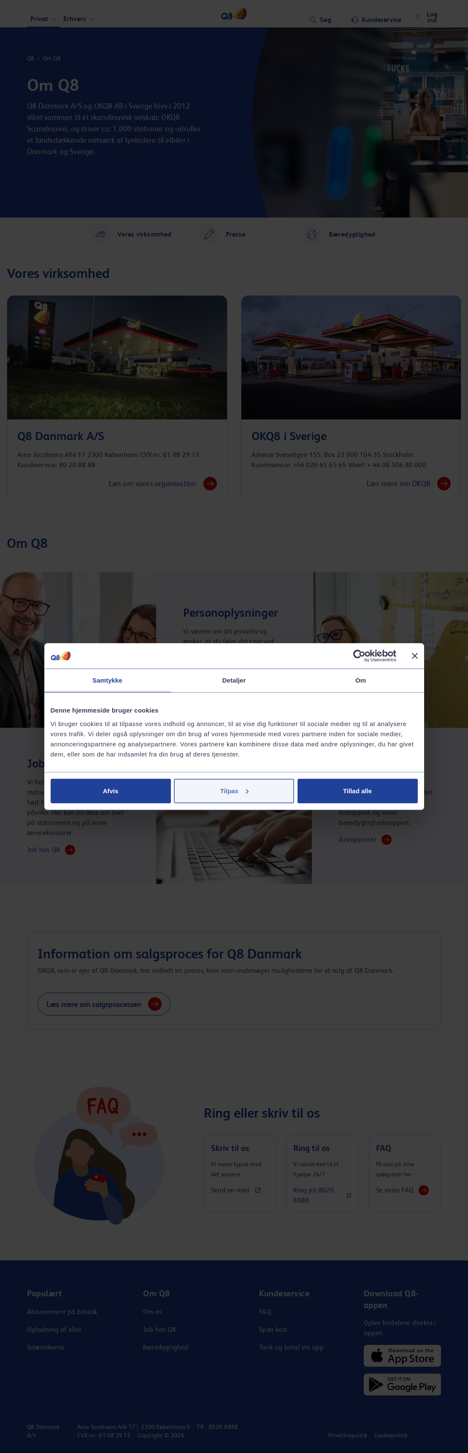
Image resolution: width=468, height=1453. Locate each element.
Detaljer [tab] (234, 680)
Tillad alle (357, 790)
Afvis (111, 790)
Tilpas (234, 790)
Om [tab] (360, 680)
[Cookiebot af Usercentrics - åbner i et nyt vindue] (359, 656)
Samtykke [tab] (107, 680)
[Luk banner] (415, 656)
